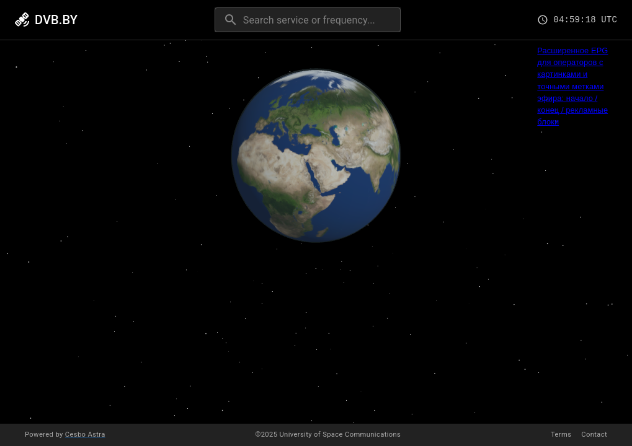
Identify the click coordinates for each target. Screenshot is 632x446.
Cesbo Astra (85, 435)
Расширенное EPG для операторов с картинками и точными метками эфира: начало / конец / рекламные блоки (572, 86)
